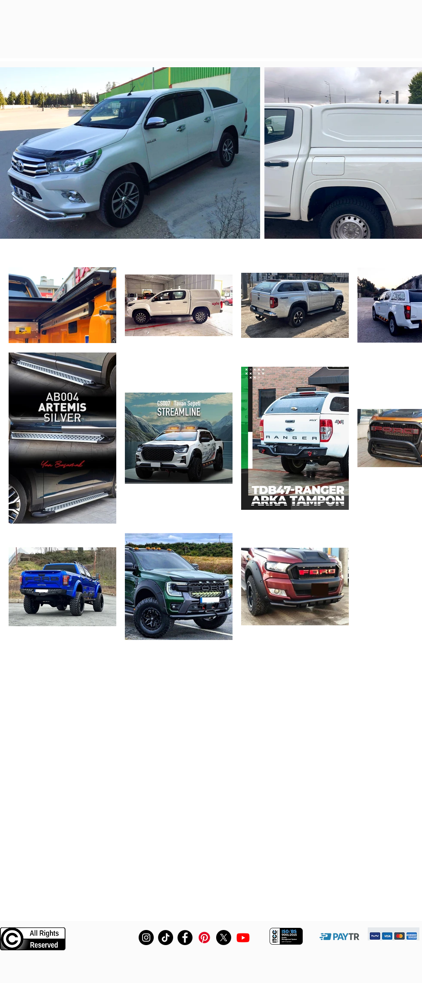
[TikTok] (165, 937)
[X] (223, 937)
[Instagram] (146, 937)
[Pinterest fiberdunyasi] (204, 937)
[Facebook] (184, 937)
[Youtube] (243, 937)
